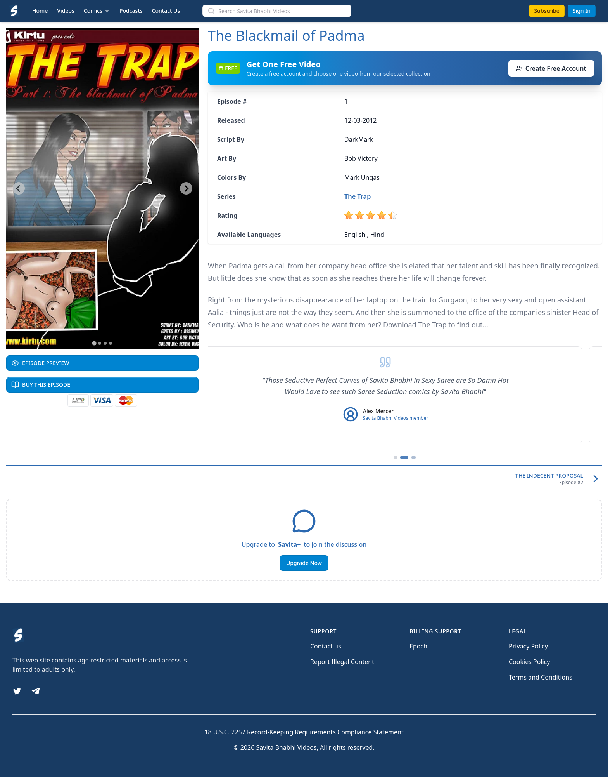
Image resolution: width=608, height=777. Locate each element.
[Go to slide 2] (99, 343)
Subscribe (546, 10)
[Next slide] (186, 188)
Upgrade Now (304, 563)
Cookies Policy (529, 661)
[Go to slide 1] (94, 343)
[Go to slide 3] (105, 343)
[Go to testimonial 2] (404, 457)
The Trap (357, 196)
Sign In (582, 10)
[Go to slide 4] (110, 343)
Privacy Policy (528, 646)
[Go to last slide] (18, 188)
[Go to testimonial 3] (414, 457)
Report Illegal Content (342, 661)
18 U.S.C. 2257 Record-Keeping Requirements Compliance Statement (303, 732)
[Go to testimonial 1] (395, 457)
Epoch (418, 646)
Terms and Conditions (540, 677)
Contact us (325, 646)
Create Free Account (551, 68)
